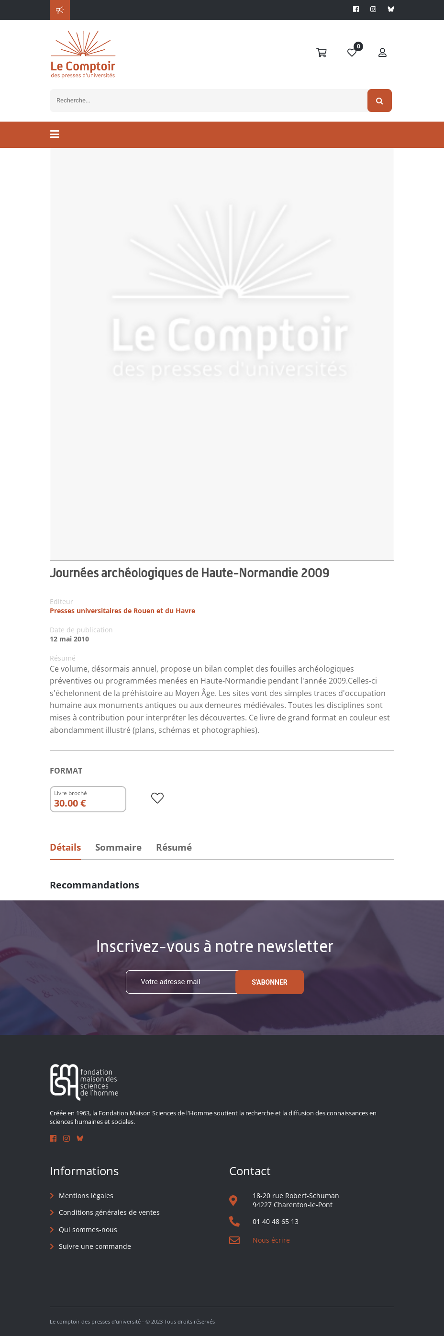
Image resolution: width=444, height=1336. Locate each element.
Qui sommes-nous (88, 1229)
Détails (65, 847)
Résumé (174, 847)
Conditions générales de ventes (109, 1212)
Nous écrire (271, 1240)
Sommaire (118, 847)
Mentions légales (86, 1195)
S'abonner (270, 982)
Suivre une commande (95, 1246)
